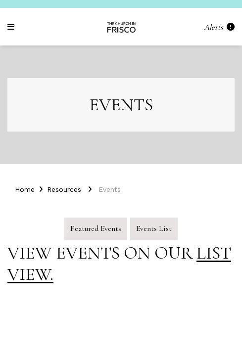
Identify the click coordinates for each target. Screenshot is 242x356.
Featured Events (95, 228)
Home (25, 189)
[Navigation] (12, 27)
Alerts (219, 27)
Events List (154, 228)
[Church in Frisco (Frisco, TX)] (121, 27)
